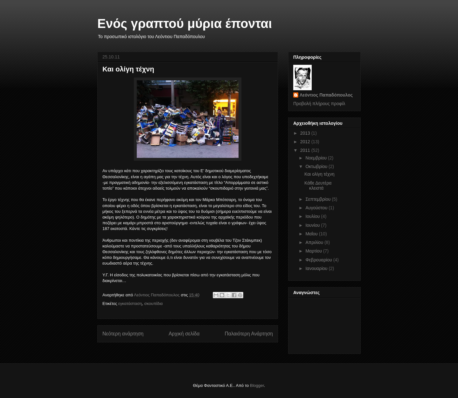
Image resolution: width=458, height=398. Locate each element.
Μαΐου (312, 233)
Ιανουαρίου (317, 268)
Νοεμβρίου (316, 157)
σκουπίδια (153, 303)
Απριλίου (314, 242)
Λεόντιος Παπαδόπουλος (326, 95)
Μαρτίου (314, 250)
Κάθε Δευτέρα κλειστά (317, 185)
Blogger (257, 385)
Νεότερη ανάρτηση (122, 333)
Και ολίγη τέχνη (319, 174)
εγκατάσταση (130, 303)
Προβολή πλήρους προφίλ (319, 103)
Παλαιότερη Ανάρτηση (249, 333)
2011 (305, 150)
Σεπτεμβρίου (318, 199)
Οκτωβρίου (317, 166)
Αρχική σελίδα (184, 333)
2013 (305, 133)
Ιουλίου (313, 216)
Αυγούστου (317, 207)
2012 (305, 141)
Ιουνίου (313, 225)
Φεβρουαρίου (319, 259)
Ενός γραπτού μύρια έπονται (184, 23)
